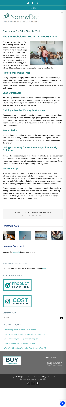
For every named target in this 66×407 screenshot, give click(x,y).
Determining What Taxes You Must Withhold (20, 330)
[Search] (61, 318)
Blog (44, 379)
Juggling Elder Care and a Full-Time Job (19, 343)
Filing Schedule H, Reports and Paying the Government (25, 334)
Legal (28, 379)
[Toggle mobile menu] (62, 13)
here (44, 269)
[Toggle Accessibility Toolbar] (62, 403)
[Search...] (31, 318)
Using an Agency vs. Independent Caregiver (21, 339)
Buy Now (23, 379)
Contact (39, 379)
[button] (4, 235)
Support (33, 379)
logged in (16, 252)
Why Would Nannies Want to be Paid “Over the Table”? (25, 348)
